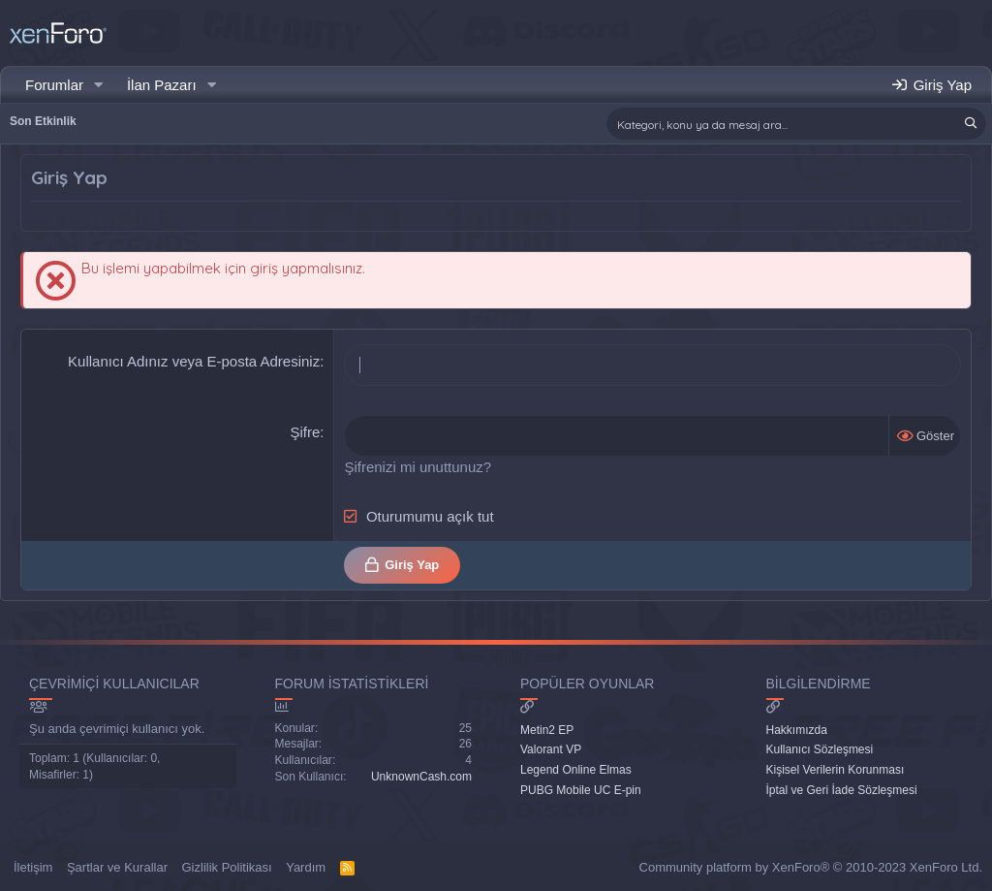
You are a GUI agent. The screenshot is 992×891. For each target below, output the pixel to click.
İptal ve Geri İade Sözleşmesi (841, 790)
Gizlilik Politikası (227, 867)
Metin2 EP (547, 730)
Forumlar (54, 85)
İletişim (33, 867)
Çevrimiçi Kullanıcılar (114, 683)
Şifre (305, 432)
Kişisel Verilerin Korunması (835, 770)
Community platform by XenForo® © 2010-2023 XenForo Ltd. (810, 867)
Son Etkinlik (43, 121)
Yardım (306, 867)
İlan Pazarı (162, 85)
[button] (98, 85)
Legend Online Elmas (576, 770)
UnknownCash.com (421, 776)
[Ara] (796, 124)
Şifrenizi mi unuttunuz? (417, 467)
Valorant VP (550, 749)
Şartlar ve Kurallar (117, 867)
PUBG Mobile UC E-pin (580, 790)
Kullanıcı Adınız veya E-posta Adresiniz (194, 361)
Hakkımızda (796, 730)
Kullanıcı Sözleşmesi (820, 749)
